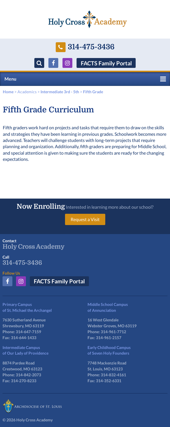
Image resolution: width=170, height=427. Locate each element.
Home (8, 91)
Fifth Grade (93, 91)
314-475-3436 (85, 47)
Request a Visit (85, 219)
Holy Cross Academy (33, 246)
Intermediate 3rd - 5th (60, 91)
